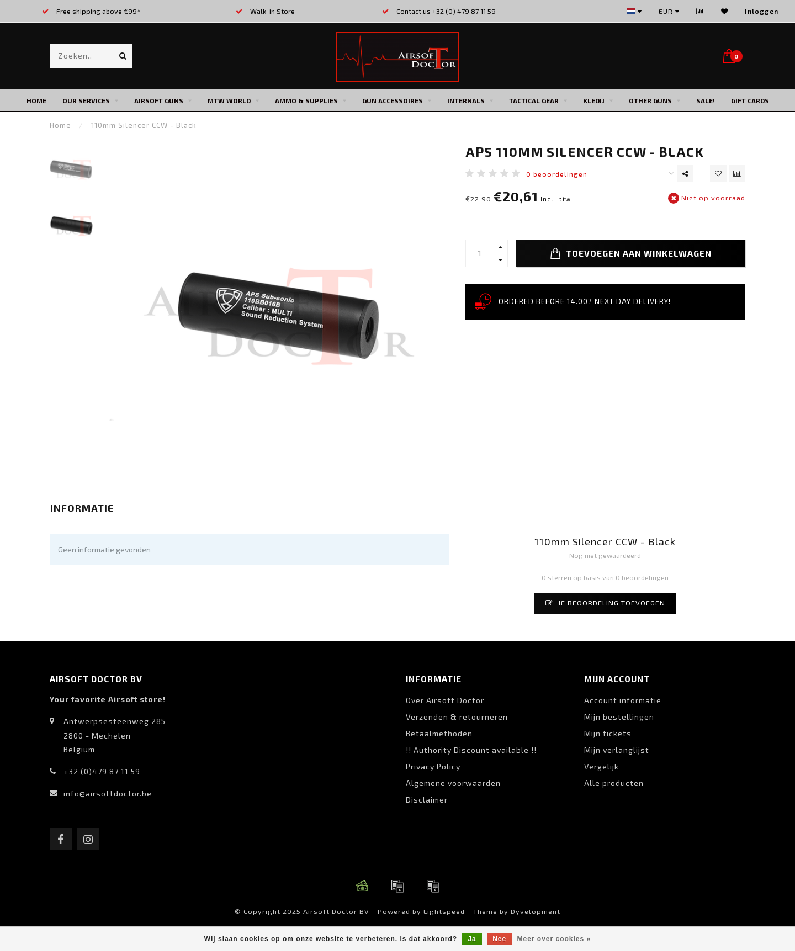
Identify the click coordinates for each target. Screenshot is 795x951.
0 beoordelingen (556, 173)
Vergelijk (601, 766)
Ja (472, 939)
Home (36, 100)
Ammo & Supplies (306, 100)
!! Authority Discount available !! (471, 750)
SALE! (705, 100)
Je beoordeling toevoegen (605, 602)
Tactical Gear (534, 100)
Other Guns (650, 100)
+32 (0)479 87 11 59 (101, 771)
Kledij (594, 100)
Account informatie (622, 700)
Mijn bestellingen (619, 716)
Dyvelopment (535, 911)
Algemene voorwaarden (453, 783)
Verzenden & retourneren (457, 716)
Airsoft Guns (158, 100)
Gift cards (750, 100)
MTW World (229, 100)
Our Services (86, 100)
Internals (466, 100)
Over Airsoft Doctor (445, 700)
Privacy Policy (433, 766)
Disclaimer (427, 799)
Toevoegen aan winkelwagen (631, 253)
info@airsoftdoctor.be (107, 793)
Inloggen (761, 11)
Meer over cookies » (554, 939)
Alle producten (614, 783)
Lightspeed (444, 911)
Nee (499, 939)
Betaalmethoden (439, 733)
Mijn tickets (608, 733)
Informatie (82, 508)
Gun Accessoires (392, 100)
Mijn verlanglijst (616, 750)
